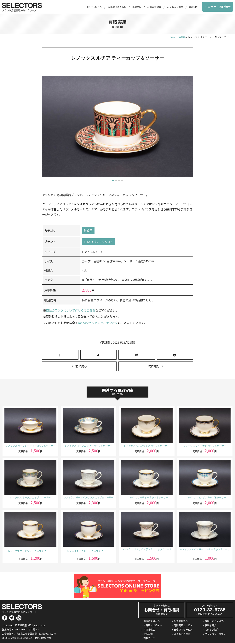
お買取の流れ (154, 7)
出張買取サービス (183, 630)
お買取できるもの (117, 7)
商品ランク (149, 638)
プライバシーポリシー (216, 634)
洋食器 (88, 230)
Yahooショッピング (90, 323)
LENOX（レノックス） (98, 242)
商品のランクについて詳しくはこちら (70, 310)
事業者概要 (210, 625)
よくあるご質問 (175, 7)
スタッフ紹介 (212, 630)
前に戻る (81, 366)
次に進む (154, 366)
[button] (113, 180)
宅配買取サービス (183, 625)
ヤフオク (112, 323)
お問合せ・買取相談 (218, 7)
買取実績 (136, 7)
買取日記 (193, 7)
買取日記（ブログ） (215, 621)
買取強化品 (149, 630)
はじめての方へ (94, 7)
